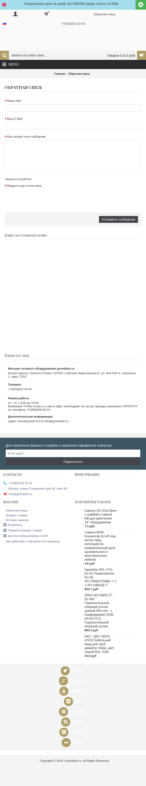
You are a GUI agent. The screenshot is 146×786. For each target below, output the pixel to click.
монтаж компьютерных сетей (25, 536)
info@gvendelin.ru (17, 494)
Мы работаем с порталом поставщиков (31, 541)
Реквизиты (13, 525)
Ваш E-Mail (14, 118)
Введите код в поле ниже (24, 185)
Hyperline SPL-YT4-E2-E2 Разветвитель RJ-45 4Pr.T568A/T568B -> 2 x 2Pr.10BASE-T (101, 577)
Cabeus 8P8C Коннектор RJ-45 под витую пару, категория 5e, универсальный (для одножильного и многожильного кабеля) (100, 545)
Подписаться (73, 462)
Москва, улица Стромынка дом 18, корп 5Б (35, 489)
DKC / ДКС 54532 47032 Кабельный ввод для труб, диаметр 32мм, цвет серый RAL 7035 (99, 644)
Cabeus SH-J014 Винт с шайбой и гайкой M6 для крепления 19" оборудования (101, 516)
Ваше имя (14, 100)
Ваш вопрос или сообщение (26, 136)
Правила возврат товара (22, 531)
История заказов (16, 520)
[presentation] (39, 198)
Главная (59, 73)
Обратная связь (79, 73)
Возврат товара (15, 515)
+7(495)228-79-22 (17, 483)
